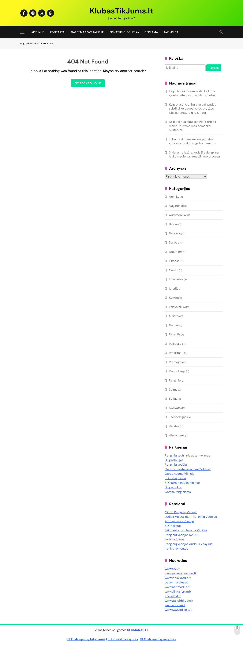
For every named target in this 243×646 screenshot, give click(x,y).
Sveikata (175, 408)
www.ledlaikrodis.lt (178, 578)
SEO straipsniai (175, 478)
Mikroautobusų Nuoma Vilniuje (186, 530)
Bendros (175, 233)
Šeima (173, 390)
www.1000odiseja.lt (178, 610)
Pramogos (176, 362)
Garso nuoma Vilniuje (179, 474)
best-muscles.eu (176, 582)
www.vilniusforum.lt (178, 592)
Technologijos (178, 417)
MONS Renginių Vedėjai (181, 512)
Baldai (173, 224)
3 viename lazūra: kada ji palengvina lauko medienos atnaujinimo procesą (194, 154)
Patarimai (175, 353)
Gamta (173, 270)
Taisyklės (171, 32)
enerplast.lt (173, 596)
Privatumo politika (124, 32)
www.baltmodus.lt (177, 587)
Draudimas (176, 252)
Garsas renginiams (178, 492)
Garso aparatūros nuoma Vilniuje (188, 469)
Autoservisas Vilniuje (179, 521)
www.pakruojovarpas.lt (180, 573)
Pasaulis (174, 334)
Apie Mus (37, 32)
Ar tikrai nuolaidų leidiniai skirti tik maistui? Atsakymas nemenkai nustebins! (192, 126)
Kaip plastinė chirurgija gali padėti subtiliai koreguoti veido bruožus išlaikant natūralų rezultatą (192, 109)
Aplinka (174, 197)
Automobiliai (178, 215)
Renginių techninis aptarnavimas (187, 455)
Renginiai (175, 380)
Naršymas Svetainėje (87, 32)
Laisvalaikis (177, 307)
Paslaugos (176, 344)
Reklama (151, 32)
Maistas (174, 316)
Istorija (173, 289)
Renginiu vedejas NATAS (181, 535)
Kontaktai (57, 32)
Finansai (174, 261)
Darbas (174, 242)
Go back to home (88, 83)
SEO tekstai (173, 526)
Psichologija (177, 371)
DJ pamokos (173, 487)
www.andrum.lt (175, 605)
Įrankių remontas (176, 548)
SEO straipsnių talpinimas (182, 483)
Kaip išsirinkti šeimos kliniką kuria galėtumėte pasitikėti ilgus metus (192, 93)
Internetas (176, 279)
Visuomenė (177, 435)
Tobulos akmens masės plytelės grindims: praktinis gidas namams (192, 141)
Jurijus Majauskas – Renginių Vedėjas (191, 517)
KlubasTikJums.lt (121, 11)
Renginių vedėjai (176, 465)
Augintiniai (176, 206)
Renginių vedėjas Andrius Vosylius (188, 544)
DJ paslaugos (174, 460)
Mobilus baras (174, 539)
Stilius (173, 399)
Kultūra (174, 298)
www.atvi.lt (172, 569)
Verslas (174, 426)
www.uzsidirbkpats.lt (179, 601)
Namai (173, 325)
